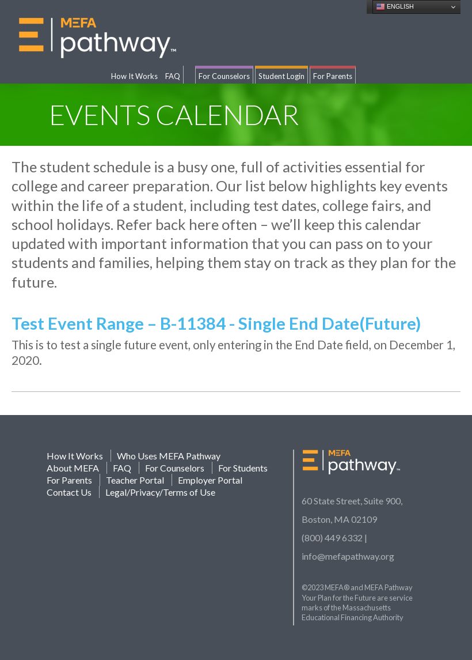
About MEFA (73, 467)
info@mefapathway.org (348, 555)
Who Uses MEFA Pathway (168, 455)
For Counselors (224, 76)
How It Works (134, 76)
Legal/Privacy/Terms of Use (160, 491)
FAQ (172, 76)
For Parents (332, 76)
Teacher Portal (135, 479)
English (395, 7)
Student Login (281, 76)
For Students (243, 467)
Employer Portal (210, 479)
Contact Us (69, 491)
